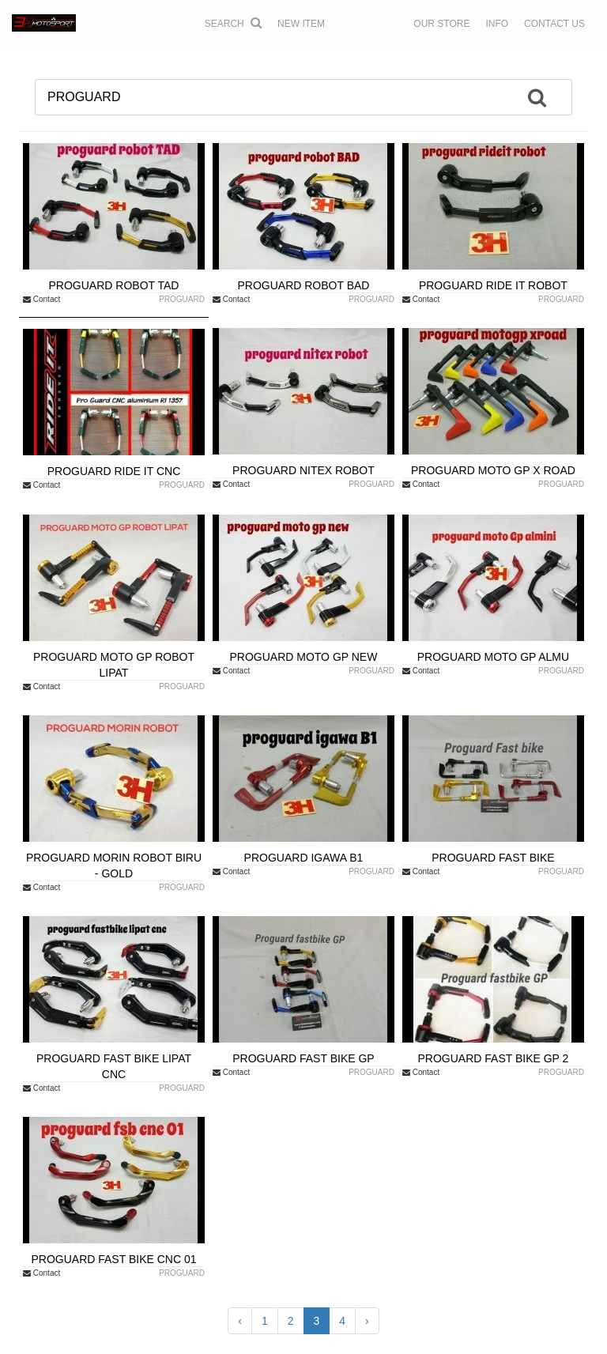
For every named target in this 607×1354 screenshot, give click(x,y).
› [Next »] (367, 1320)
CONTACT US (554, 23)
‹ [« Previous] (240, 1320)
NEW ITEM (301, 23)
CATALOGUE (369, 23)
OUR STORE (441, 23)
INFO (496, 23)
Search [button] (233, 23)
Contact (41, 299)
